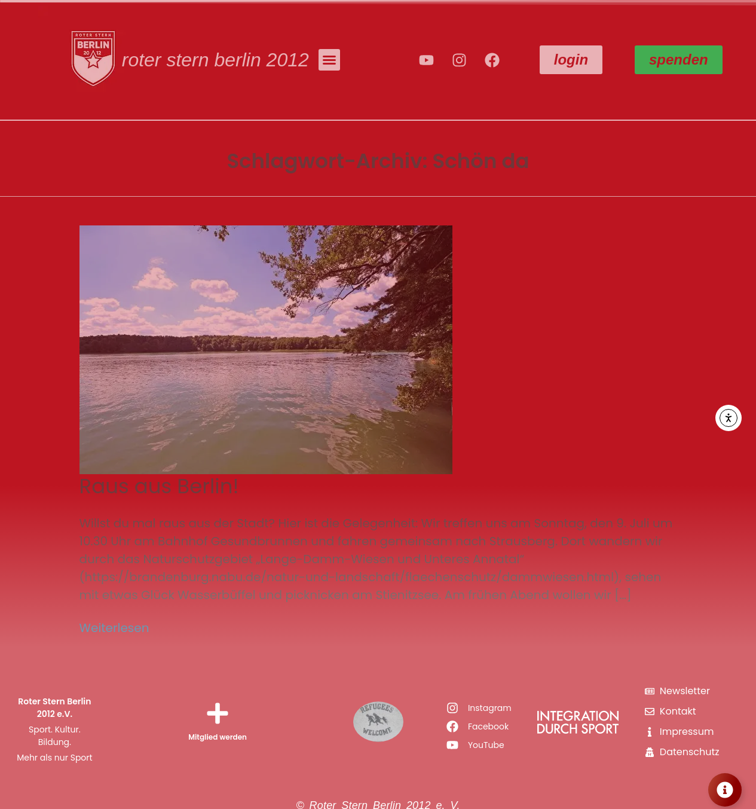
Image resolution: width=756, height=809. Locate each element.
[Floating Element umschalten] (725, 790)
